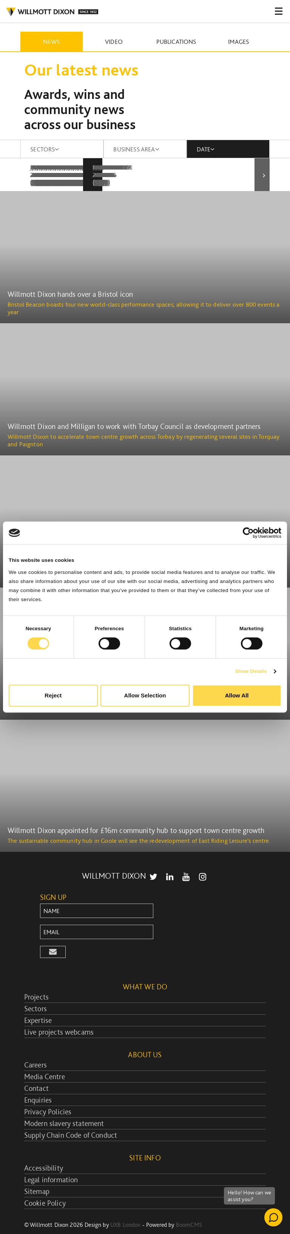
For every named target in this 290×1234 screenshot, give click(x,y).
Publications (176, 41)
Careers (35, 1049)
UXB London (125, 1209)
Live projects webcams (59, 1016)
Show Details (251, 671)
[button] (53, 937)
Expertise (38, 1005)
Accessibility (43, 1152)
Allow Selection (145, 695)
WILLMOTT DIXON (114, 860)
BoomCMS (189, 1209)
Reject (53, 695)
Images (238, 41)
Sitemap (36, 1176)
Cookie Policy (45, 1187)
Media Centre (44, 1061)
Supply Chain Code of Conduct (70, 1119)
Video (114, 41)
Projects (36, 981)
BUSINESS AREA (136, 149)
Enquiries (38, 1084)
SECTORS (44, 149)
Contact (36, 1073)
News (51, 41)
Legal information (51, 1164)
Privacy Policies (48, 1096)
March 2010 (218, 167)
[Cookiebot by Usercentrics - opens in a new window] (248, 532)
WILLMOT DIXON (52, 12)
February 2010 (138, 167)
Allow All (237, 695)
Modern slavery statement (64, 1108)
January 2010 (54, 167)
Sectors (35, 993)
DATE (206, 149)
